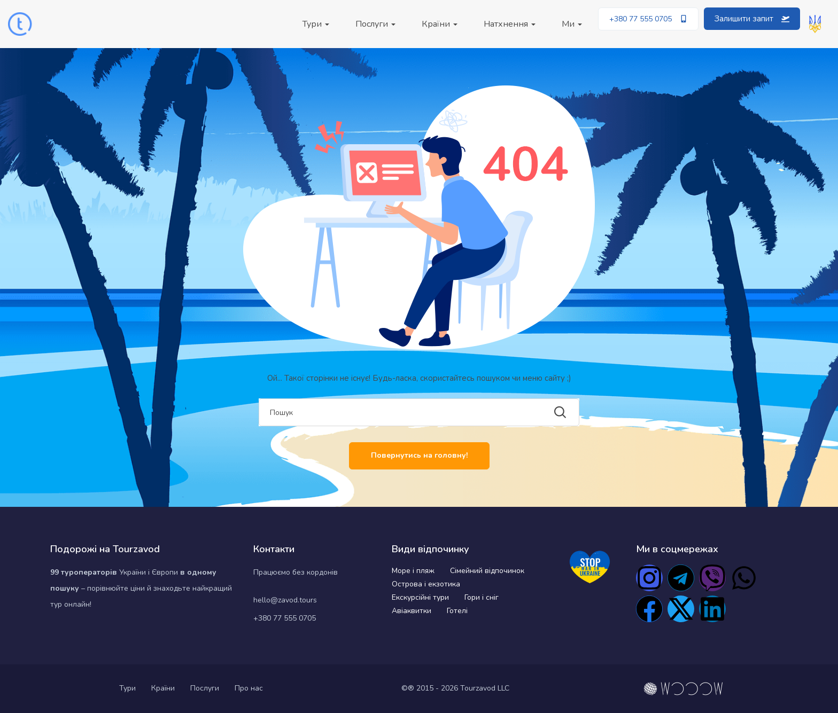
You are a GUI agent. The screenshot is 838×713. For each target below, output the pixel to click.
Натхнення (510, 24)
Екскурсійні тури (420, 597)
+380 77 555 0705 (284, 618)
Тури (315, 24)
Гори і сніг (481, 597)
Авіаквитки (411, 611)
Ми (572, 24)
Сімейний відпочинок (487, 571)
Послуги (375, 24)
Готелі (457, 611)
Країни (439, 24)
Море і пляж (413, 571)
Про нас (249, 688)
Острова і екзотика (426, 584)
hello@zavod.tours (285, 600)
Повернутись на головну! (419, 455)
